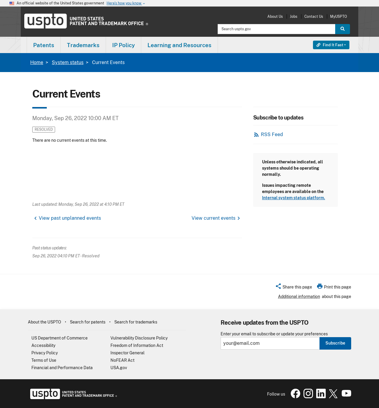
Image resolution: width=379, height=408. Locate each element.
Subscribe (335, 343)
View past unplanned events (70, 218)
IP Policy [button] (123, 45)
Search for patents (87, 322)
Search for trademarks (135, 322)
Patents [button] (43, 45)
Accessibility (43, 345)
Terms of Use (43, 360)
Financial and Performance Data (62, 367)
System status (67, 62)
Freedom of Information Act (136, 345)
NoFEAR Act (122, 360)
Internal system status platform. (293, 197)
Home (36, 62)
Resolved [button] (44, 129)
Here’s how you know (126, 3)
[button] (293, 288)
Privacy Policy (44, 352)
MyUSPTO (338, 16)
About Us (275, 16)
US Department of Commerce (59, 338)
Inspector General (127, 352)
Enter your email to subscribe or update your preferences (274, 334)
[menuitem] (44, 45)
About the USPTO (44, 322)
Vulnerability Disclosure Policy (139, 338)
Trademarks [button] (83, 45)
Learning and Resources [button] (179, 45)
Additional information (299, 296)
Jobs (293, 16)
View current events (213, 218)
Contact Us (313, 16)
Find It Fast (330, 45)
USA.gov (118, 367)
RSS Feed (272, 134)
